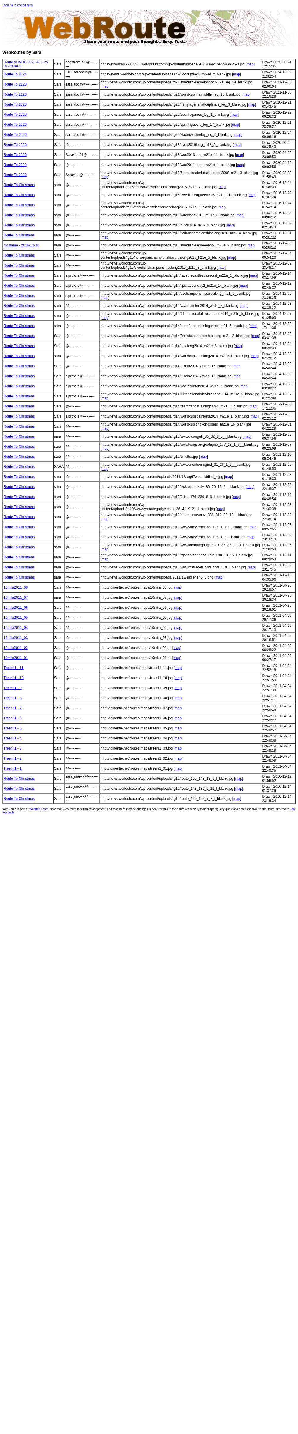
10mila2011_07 (16, 597)
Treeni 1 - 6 (13, 718)
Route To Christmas (19, 185)
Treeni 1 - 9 (13, 688)
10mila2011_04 (16, 628)
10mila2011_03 (16, 638)
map (250, 64)
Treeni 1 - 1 (13, 768)
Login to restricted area (17, 5)
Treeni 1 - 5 (13, 728)
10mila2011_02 (16, 648)
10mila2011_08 (16, 587)
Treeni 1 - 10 (14, 678)
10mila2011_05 (16, 618)
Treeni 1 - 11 (14, 668)
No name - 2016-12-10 (21, 245)
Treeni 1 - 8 (13, 698)
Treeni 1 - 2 (13, 758)
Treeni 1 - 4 (13, 738)
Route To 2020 (15, 104)
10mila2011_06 (16, 607)
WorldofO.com (38, 809)
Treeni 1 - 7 (13, 708)
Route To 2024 (15, 74)
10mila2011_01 (16, 658)
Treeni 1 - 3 (13, 748)
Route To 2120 (15, 84)
